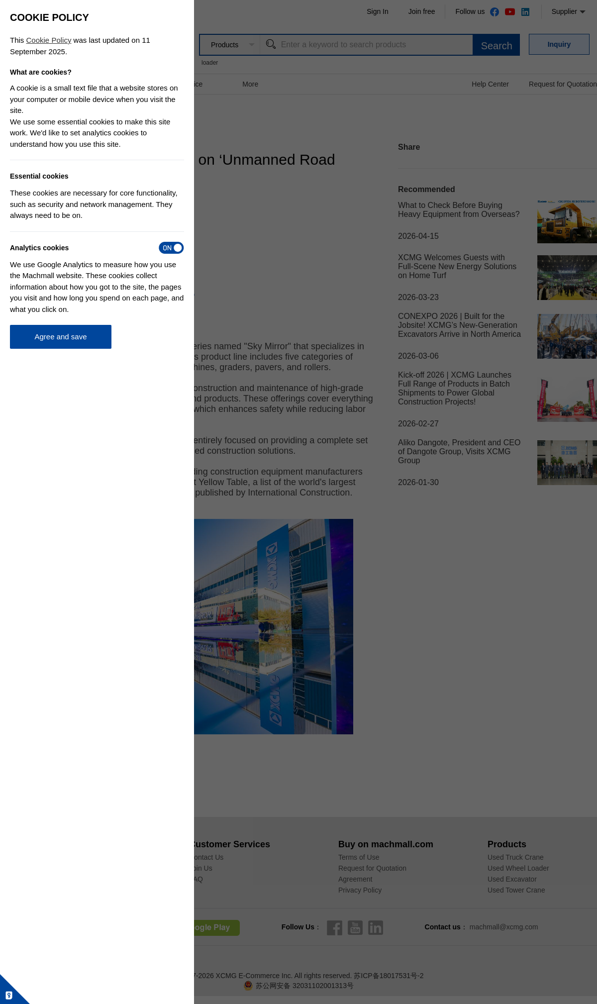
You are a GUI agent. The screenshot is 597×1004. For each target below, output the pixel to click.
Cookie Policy (49, 40)
